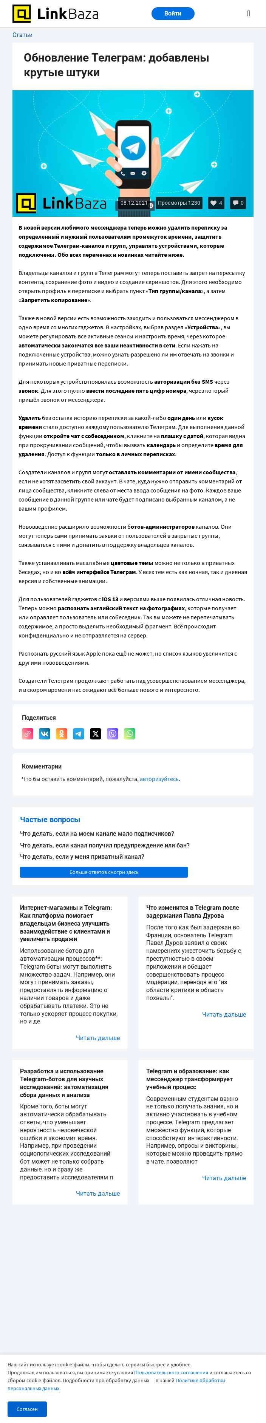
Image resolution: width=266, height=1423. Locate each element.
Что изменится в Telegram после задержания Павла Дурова (192, 911)
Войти (172, 13)
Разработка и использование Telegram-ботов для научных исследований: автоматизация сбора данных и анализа (64, 1083)
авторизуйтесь (159, 778)
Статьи (22, 35)
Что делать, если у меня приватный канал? (82, 856)
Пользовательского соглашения (171, 1372)
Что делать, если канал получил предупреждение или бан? (105, 845)
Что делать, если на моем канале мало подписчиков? (97, 833)
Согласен (27, 1409)
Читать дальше (98, 1038)
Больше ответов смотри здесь (104, 872)
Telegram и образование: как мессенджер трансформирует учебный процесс (189, 1079)
